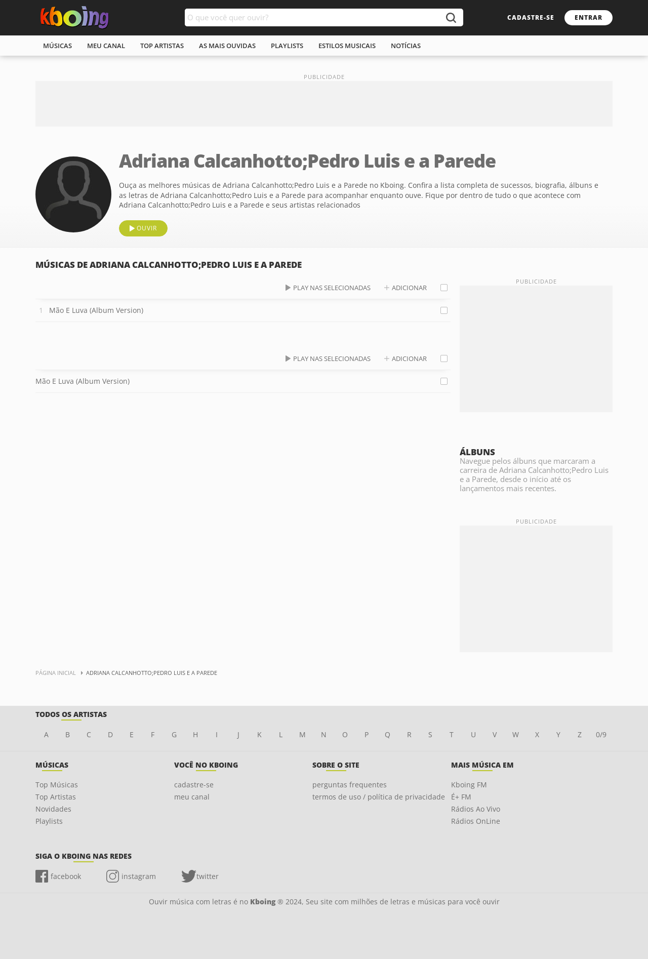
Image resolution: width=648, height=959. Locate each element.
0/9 (601, 734)
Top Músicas (56, 784)
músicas (57, 45)
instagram (139, 876)
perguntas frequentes (349, 784)
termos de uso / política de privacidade (378, 797)
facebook (66, 876)
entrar (588, 17)
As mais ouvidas (227, 45)
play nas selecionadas (332, 287)
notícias (406, 45)
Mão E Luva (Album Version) (96, 310)
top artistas (162, 45)
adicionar (409, 287)
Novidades (53, 809)
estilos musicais (347, 45)
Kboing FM (469, 784)
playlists (287, 45)
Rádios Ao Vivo (475, 809)
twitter (207, 876)
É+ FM (461, 797)
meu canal (106, 45)
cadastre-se (530, 17)
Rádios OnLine (475, 821)
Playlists (49, 821)
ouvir (147, 228)
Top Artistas (55, 797)
